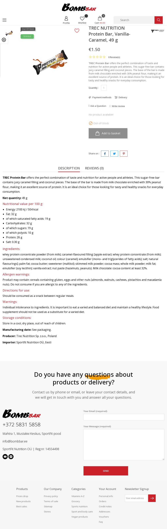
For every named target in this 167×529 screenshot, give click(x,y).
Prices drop (22, 496)
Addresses (104, 511)
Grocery (75, 501)
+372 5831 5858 (21, 424)
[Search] (134, 20)
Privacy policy (51, 496)
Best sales (21, 506)
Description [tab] (69, 168)
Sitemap (48, 506)
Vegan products (79, 516)
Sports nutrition (79, 506)
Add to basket (108, 133)
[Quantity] (104, 88)
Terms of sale (51, 501)
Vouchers (104, 516)
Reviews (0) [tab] (94, 168)
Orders (102, 501)
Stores (47, 511)
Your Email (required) (124, 415)
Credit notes (105, 506)
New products (23, 501)
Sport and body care (82, 511)
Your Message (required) (124, 442)
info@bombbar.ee (15, 441)
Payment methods (101, 97)
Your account (107, 489)
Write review (118, 106)
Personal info (106, 496)
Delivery (122, 97)
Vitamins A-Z (77, 496)
